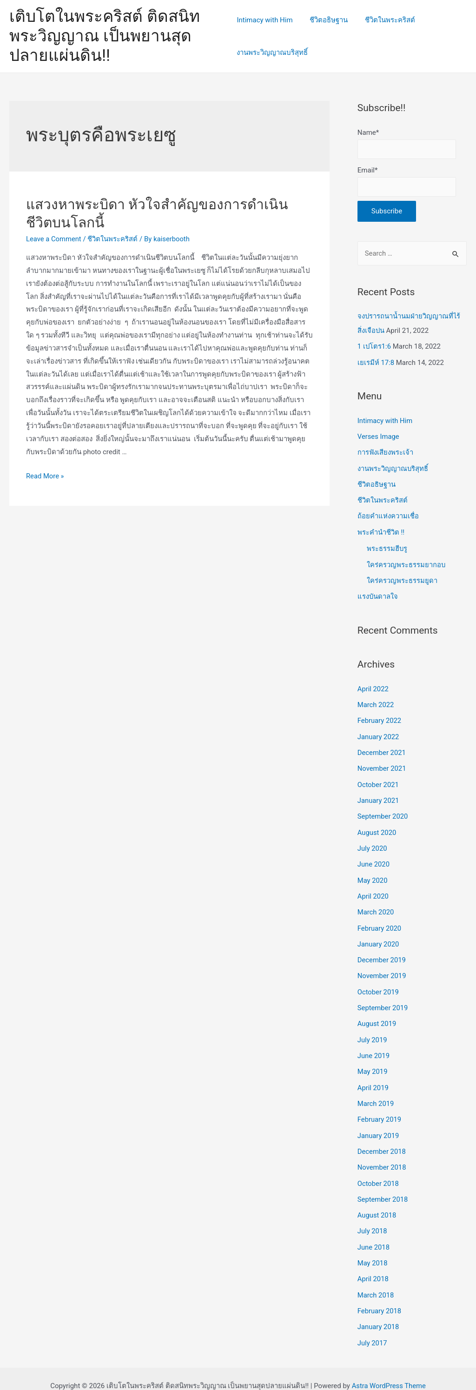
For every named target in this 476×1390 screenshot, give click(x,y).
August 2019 (377, 1014)
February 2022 (379, 716)
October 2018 (378, 1171)
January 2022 (378, 732)
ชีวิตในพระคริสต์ (384, 20)
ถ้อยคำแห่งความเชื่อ (388, 514)
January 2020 (378, 936)
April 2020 (373, 889)
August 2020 (377, 826)
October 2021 (378, 779)
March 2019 (376, 1093)
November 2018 (382, 1156)
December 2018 (382, 1140)
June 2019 (373, 1046)
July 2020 (372, 842)
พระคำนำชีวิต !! (380, 529)
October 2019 (378, 983)
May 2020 (372, 873)
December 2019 (382, 951)
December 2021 (382, 748)
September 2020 (383, 811)
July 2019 (372, 1030)
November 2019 (382, 967)
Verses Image (378, 435)
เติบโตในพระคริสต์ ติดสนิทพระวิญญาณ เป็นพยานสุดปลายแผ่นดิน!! (104, 36)
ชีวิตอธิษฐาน (326, 20)
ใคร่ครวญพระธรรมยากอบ (406, 561)
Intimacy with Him (264, 20)
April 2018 (373, 1265)
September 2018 (383, 1187)
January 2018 (378, 1313)
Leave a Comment (54, 239)
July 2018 (372, 1218)
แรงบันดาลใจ (377, 593)
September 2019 (383, 999)
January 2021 (378, 795)
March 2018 (376, 1281)
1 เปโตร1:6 (374, 346)
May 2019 (372, 1062)
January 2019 (378, 1124)
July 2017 (372, 1328)
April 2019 (373, 1077)
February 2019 (379, 1109)
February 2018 (379, 1297)
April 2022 (373, 685)
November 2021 (382, 763)
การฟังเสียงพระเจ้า (385, 451)
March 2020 (376, 904)
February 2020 (379, 920)
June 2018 (373, 1234)
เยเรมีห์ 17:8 (376, 362)
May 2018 (372, 1250)
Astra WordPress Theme (388, 1371)
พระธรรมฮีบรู (387, 546)
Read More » (45, 476)
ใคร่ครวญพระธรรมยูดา (402, 577)
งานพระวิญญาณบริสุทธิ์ (272, 52)
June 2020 (373, 858)
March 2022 (376, 700)
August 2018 (377, 1202)
